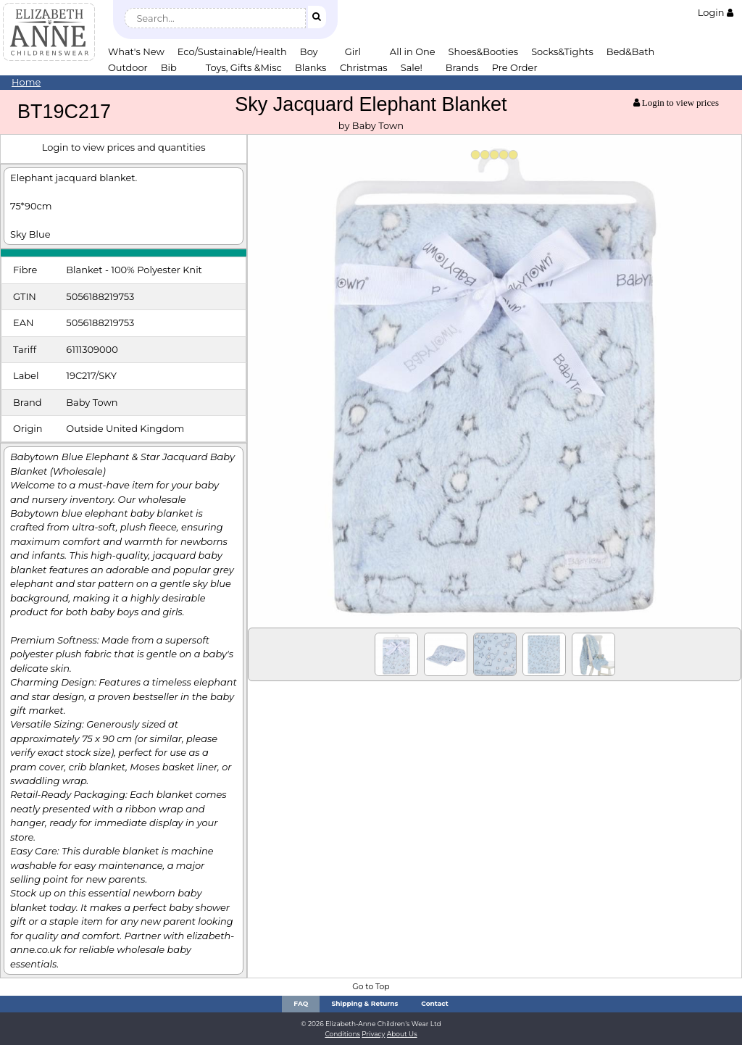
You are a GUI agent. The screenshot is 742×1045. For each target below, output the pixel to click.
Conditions (342, 1034)
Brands (462, 67)
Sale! (411, 67)
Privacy (373, 1034)
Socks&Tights (562, 51)
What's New (136, 51)
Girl (353, 51)
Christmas (364, 67)
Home (26, 82)
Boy (309, 51)
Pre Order (515, 67)
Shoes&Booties (484, 51)
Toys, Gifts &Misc (244, 67)
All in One (412, 51)
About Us (402, 1034)
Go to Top (370, 986)
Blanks (311, 67)
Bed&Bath (630, 51)
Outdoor (128, 67)
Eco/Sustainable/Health (232, 51)
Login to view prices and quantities (124, 147)
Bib (169, 67)
